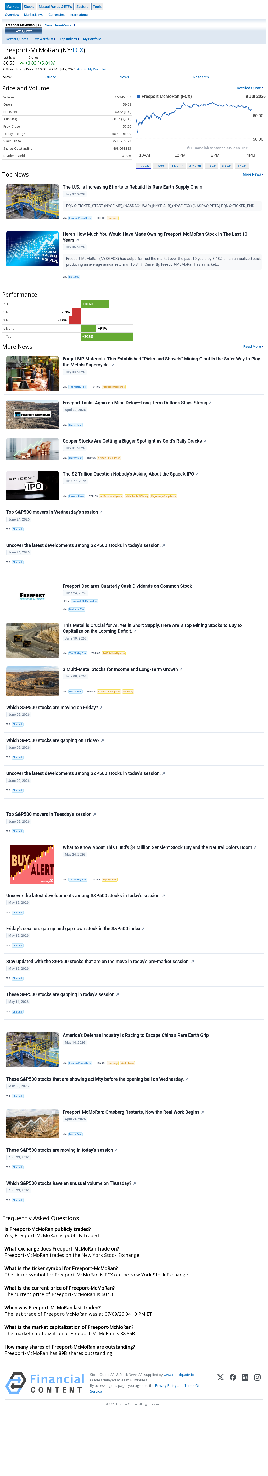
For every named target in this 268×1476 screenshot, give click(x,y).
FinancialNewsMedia (81, 219)
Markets (12, 6)
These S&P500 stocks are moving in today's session (62, 1207)
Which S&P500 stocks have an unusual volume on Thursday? (71, 1243)
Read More (252, 351)
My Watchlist (44, 39)
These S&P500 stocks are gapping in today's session (63, 1041)
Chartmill (19, 542)
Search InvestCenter (59, 25)
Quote (50, 77)
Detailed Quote (249, 88)
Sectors (82, 6)
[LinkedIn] (245, 1444)
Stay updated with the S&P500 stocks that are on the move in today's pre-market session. (101, 1006)
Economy (115, 219)
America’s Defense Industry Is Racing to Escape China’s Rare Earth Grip (136, 1086)
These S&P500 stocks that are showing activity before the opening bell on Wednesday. (98, 1132)
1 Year (211, 165)
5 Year (241, 165)
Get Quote (23, 31)
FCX (77, 50)
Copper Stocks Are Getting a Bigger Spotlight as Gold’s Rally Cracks (135, 450)
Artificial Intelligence (116, 392)
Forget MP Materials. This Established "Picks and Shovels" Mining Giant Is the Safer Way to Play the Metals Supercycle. (162, 367)
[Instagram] (257, 1444)
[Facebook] (232, 1444)
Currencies (56, 15)
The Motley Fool (79, 392)
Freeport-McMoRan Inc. (86, 621)
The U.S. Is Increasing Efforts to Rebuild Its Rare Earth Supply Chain (133, 187)
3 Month (195, 165)
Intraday (143, 165)
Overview (12, 15)
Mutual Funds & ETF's (55, 6)
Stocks (29, 6)
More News (252, 174)
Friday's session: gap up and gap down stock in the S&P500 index (76, 970)
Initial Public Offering (141, 507)
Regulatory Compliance (170, 507)
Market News (33, 15)
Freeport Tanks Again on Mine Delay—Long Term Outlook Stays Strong (138, 410)
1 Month (177, 165)
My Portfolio (92, 39)
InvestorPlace (78, 507)
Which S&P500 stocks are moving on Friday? (55, 734)
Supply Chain (112, 917)
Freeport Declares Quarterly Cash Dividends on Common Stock (128, 606)
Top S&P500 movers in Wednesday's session (55, 525)
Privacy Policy (166, 1447)
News (124, 77)
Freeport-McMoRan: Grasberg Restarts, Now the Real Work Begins (133, 1167)
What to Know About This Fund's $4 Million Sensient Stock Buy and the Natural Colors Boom (160, 885)
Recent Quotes (17, 39)
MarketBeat (76, 432)
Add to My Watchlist (101, 69)
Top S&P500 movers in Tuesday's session (52, 849)
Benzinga (75, 280)
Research (201, 77)
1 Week (160, 165)
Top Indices (68, 39)
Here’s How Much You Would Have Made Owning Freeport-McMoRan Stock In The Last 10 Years (155, 240)
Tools (97, 6)
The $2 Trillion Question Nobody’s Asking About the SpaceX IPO (131, 485)
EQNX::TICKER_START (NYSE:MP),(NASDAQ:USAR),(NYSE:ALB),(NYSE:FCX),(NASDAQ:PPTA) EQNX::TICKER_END (161, 206)
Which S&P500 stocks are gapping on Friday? (55, 769)
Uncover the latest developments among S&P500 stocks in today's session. (86, 561)
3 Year (226, 165)
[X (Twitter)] (220, 1444)
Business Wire (78, 630)
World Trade (131, 1114)
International (79, 15)
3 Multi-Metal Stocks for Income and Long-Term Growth (123, 694)
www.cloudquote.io (179, 1436)
